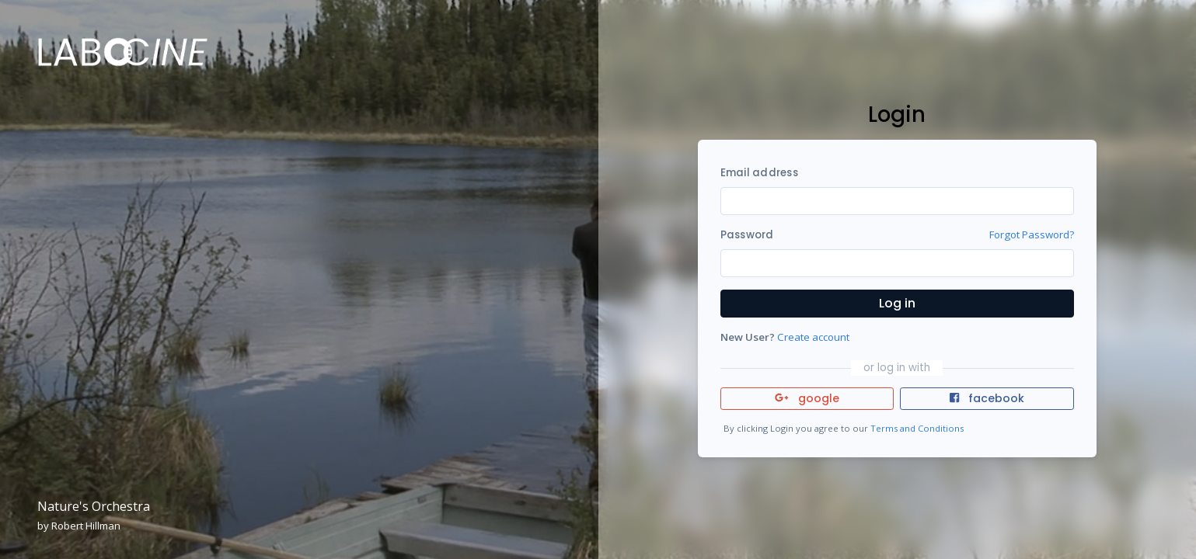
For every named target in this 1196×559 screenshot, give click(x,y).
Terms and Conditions (917, 428)
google (807, 398)
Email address (759, 172)
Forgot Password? (1031, 234)
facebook (987, 398)
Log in (897, 303)
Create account (813, 337)
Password (747, 234)
